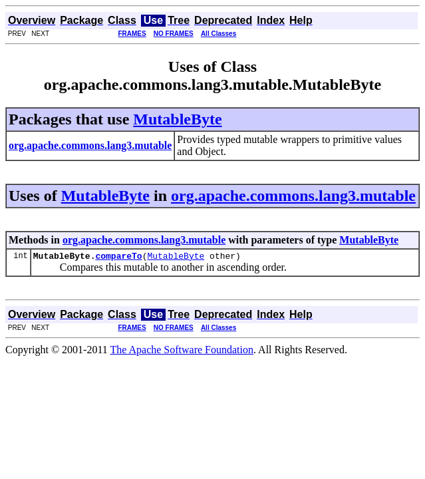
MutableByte (177, 119)
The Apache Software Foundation (182, 351)
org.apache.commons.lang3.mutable (293, 195)
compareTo (118, 257)
